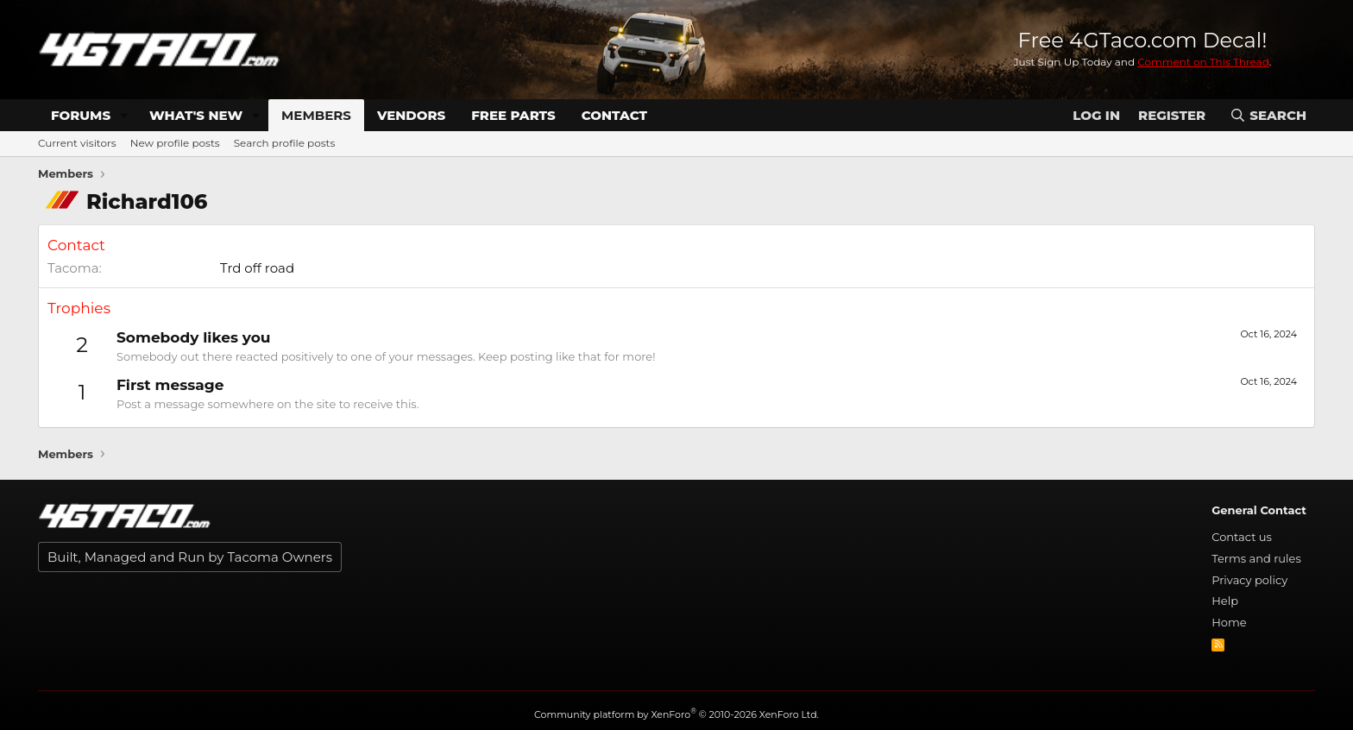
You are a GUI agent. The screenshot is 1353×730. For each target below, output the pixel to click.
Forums (80, 115)
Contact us (1241, 537)
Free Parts (513, 115)
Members (316, 115)
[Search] (1268, 115)
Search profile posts (285, 142)
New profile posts (175, 142)
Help (1224, 600)
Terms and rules (1256, 558)
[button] (124, 115)
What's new (195, 115)
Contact (614, 115)
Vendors (411, 115)
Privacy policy (1249, 580)
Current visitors (77, 142)
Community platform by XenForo (676, 714)
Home (1228, 622)
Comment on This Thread (1203, 61)
